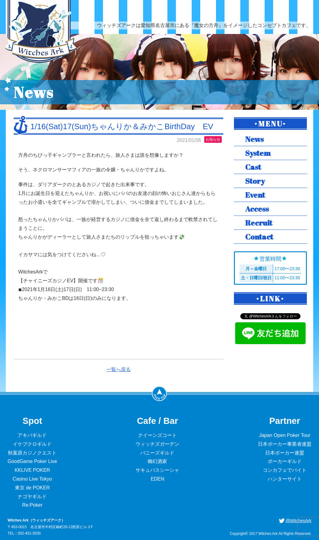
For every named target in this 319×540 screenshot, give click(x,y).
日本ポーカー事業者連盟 (284, 444)
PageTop (159, 393)
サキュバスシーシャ (157, 470)
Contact (259, 237)
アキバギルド (32, 435)
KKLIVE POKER (32, 470)
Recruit (258, 223)
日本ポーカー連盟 (284, 452)
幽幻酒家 (157, 461)
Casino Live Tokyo (32, 478)
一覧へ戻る (118, 369)
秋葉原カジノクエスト (32, 452)
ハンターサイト (285, 478)
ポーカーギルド (285, 461)
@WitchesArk (298, 520)
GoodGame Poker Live (32, 461)
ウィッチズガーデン (157, 444)
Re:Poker (32, 505)
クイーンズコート (157, 435)
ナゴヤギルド (32, 496)
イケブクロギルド (32, 444)
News (254, 139)
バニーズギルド (157, 452)
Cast (253, 167)
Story (255, 181)
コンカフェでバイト (285, 470)
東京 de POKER (32, 487)
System (258, 153)
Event (255, 195)
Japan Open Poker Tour (284, 435)
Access (257, 209)
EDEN (157, 478)
